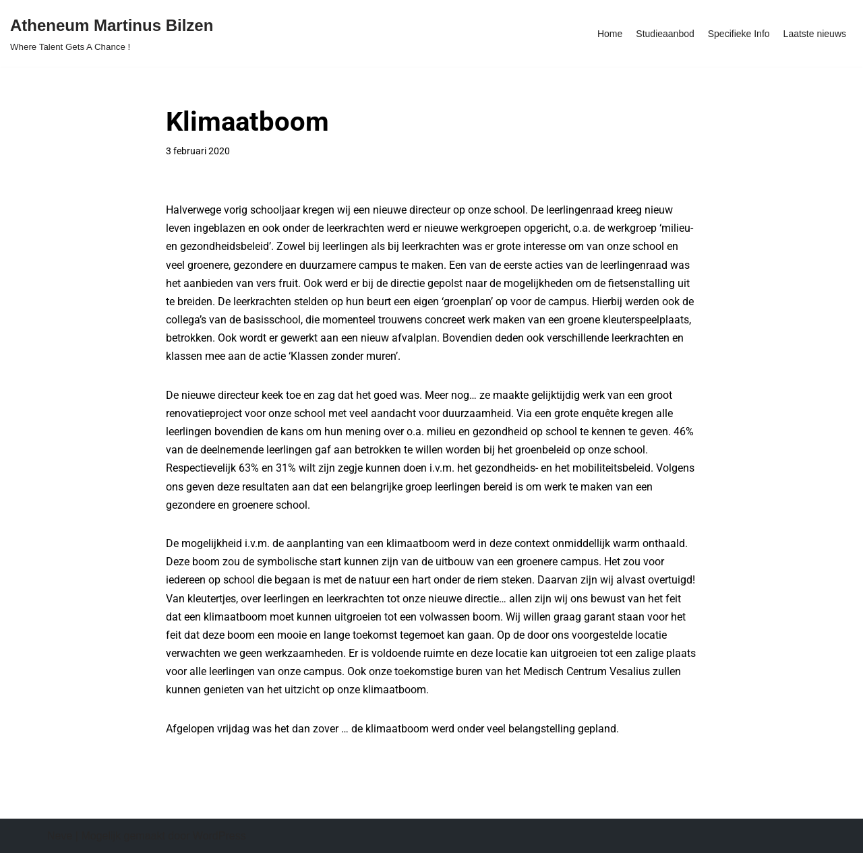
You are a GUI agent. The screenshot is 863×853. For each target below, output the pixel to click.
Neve (59, 836)
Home (609, 33)
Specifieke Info (739, 33)
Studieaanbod (665, 33)
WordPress (219, 836)
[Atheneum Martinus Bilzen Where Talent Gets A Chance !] (111, 33)
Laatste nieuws (814, 33)
